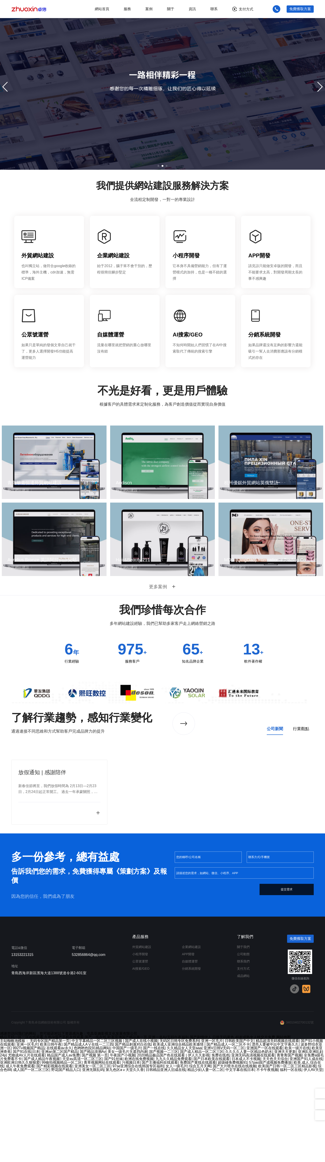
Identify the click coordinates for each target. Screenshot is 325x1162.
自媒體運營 (190, 1052)
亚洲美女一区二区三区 (92, 1156)
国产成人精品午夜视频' (42, 1149)
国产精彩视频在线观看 (54, 1156)
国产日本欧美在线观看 (211, 1149)
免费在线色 (220, 1146)
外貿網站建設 (141, 1037)
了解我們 (245, 1027)
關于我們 (243, 1037)
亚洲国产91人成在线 (306, 1149)
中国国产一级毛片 (126, 1138)
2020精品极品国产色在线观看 (161, 1146)
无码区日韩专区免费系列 (179, 1131)
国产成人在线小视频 (141, 1131)
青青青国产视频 (289, 1146)
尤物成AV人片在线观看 (26, 1146)
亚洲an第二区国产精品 (59, 1142)
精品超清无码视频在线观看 (277, 1131)
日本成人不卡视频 (246, 1149)
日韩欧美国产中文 (239, 1131)
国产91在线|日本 (26, 1142)
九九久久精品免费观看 (174, 1149)
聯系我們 (243, 1052)
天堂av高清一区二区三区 (82, 1149)
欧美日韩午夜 (51, 1135)
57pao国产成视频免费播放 (270, 1153)
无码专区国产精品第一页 (50, 1131)
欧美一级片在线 (297, 1138)
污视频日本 (131, 1153)
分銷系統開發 (191, 1059)
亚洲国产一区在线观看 (264, 1138)
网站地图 (283, 1127)
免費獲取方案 (300, 9)
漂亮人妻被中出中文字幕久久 (275, 1135)
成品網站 (243, 1066)
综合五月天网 (200, 1156)
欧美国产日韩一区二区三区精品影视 (287, 1156)
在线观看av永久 (59, 1138)
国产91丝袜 (113, 1149)
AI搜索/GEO (140, 1059)
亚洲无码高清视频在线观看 (253, 1146)
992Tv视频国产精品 (28, 1138)
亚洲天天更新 (285, 1142)
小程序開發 (140, 1044)
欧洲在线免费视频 (139, 1149)
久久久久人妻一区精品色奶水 (248, 1142)
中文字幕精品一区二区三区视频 (97, 1131)
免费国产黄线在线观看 (198, 1153)
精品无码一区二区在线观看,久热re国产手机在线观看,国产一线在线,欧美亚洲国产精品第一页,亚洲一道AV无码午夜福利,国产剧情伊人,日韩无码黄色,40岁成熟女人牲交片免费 (137, 1127)
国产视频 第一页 (95, 1146)
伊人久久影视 (198, 1146)
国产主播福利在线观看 (160, 1153)
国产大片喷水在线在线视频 (234, 1156)
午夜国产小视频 (122, 1146)
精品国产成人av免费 (63, 1146)
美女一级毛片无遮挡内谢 (127, 1142)
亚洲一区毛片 (212, 1131)
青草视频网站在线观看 (102, 1153)
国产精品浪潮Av (93, 1142)
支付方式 (246, 9)
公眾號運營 (140, 1052)
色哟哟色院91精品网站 (92, 1138)
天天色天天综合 (275, 1149)
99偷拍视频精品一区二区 (62, 1153)
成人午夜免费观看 (20, 1156)
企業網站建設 (191, 1037)
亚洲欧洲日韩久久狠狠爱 (20, 1153)
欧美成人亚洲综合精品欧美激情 (178, 1135)
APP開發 (188, 1044)
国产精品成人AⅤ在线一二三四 (88, 1135)
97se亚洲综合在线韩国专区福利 (138, 1156)
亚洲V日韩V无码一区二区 (224, 1138)
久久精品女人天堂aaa (184, 1138)
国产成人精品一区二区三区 (201, 1142)
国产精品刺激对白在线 (133, 1135)
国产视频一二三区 (163, 1142)
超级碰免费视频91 (232, 1153)
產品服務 (140, 1027)
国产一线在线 (154, 1138)
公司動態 (243, 1044)
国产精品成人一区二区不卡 (228, 1135)
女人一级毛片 (176, 1156)
